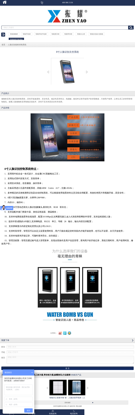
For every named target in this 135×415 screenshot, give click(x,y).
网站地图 (79, 406)
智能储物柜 (14, 34)
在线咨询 (52, 412)
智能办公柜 (81, 34)
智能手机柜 (27, 34)
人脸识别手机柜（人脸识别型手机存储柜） (76, 394)
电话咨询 (74, 412)
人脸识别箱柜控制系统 (17, 45)
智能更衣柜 (55, 34)
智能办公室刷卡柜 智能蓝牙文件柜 (58, 391)
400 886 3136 (67, 2)
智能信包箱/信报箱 (96, 34)
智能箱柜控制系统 (16, 39)
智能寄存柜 (68, 34)
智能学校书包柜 (41, 34)
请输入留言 (70, 360)
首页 (3, 45)
